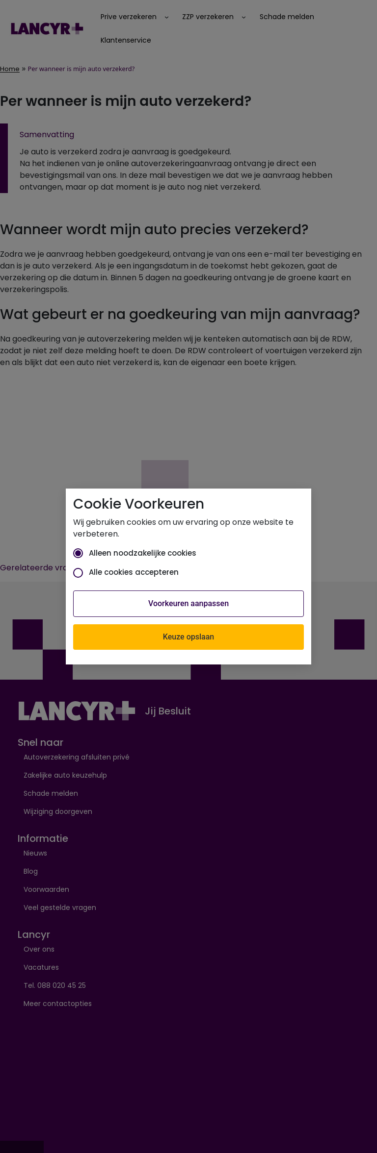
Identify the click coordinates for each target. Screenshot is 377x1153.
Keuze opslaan (188, 636)
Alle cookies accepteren (126, 572)
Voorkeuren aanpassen (188, 603)
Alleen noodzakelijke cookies (134, 553)
